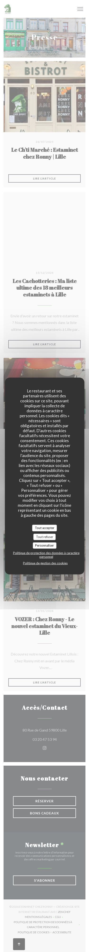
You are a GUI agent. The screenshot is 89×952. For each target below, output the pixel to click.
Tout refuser (44, 537)
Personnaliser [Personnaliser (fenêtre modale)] (44, 545)
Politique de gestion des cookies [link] (45, 563)
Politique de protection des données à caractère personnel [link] (46, 554)
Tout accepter (44, 528)
